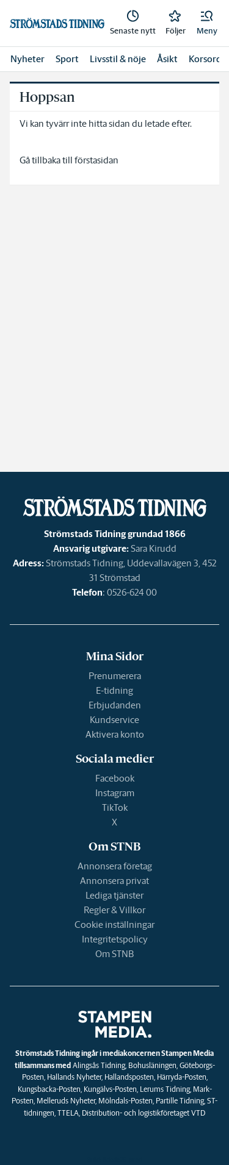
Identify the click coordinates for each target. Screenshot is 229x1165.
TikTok (115, 807)
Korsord (205, 59)
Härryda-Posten (181, 1076)
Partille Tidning (180, 1100)
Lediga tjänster (114, 895)
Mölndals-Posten (125, 1100)
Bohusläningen (152, 1065)
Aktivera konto (114, 734)
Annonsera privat (114, 880)
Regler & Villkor (114, 910)
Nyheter (27, 59)
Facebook (114, 778)
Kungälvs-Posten (110, 1089)
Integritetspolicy (115, 939)
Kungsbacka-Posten (49, 1089)
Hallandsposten (129, 1076)
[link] (133, 23)
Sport (67, 59)
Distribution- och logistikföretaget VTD (143, 1112)
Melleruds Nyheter (66, 1100)
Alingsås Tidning (99, 1065)
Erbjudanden (115, 705)
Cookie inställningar (114, 924)
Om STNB (114, 954)
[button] (207, 23)
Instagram (114, 793)
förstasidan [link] (96, 160)
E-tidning (114, 690)
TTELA (68, 1112)
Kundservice (114, 719)
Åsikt (167, 59)
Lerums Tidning (165, 1089)
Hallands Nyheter (74, 1076)
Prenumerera (115, 676)
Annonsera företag (115, 866)
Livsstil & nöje (118, 59)
